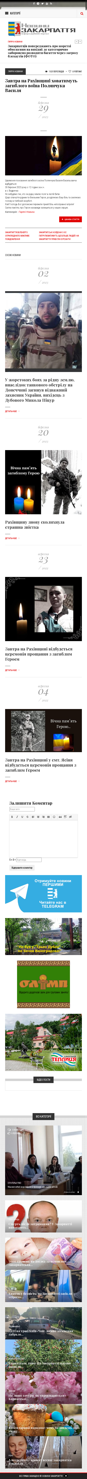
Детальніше (12, 411)
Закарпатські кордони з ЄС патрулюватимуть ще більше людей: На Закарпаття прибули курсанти (59, 235)
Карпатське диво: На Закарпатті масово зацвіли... (40, 1365)
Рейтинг (75, 71)
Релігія (11, 1423)
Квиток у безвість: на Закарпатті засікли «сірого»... (40, 1295)
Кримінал (13, 1289)
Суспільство (14, 1183)
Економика (13, 1257)
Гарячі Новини (27, 212)
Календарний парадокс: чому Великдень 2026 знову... (44, 1429)
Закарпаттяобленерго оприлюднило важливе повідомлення (17, 235)
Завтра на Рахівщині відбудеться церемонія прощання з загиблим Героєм (38, 654)
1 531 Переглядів (54, 71)
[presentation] (12, 817)
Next (80, 41)
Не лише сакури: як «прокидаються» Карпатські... (37, 1397)
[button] (12, 817)
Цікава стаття (70, 219)
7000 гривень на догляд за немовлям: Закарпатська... (38, 1263)
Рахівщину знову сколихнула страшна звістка (34, 524)
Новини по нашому (16, 1359)
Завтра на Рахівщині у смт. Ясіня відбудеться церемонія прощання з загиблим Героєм (40, 765)
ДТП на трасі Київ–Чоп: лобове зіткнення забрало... (41, 1332)
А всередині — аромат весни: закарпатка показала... (40, 1461)
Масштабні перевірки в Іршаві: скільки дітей (32, 1186)
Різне (11, 1456)
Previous (76, 41)
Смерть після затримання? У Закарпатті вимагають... (40, 1225)
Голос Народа (14, 1220)
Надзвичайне (14, 1327)
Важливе (12, 1391)
